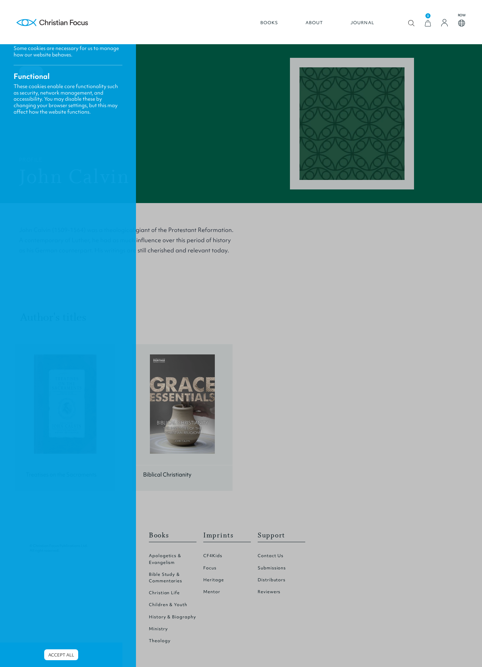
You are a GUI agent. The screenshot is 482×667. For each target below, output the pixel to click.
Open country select (461, 23)
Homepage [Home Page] (52, 23)
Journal (362, 22)
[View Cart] (428, 23)
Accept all (61, 655)
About (314, 22)
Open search (411, 23)
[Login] (444, 23)
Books (269, 22)
